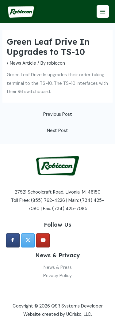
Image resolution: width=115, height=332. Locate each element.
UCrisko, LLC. (79, 314)
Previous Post (57, 114)
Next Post (57, 131)
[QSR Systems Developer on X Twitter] (28, 240)
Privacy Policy (57, 276)
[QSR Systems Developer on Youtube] (43, 240)
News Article (23, 63)
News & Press (58, 267)
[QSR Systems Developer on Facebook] (13, 240)
